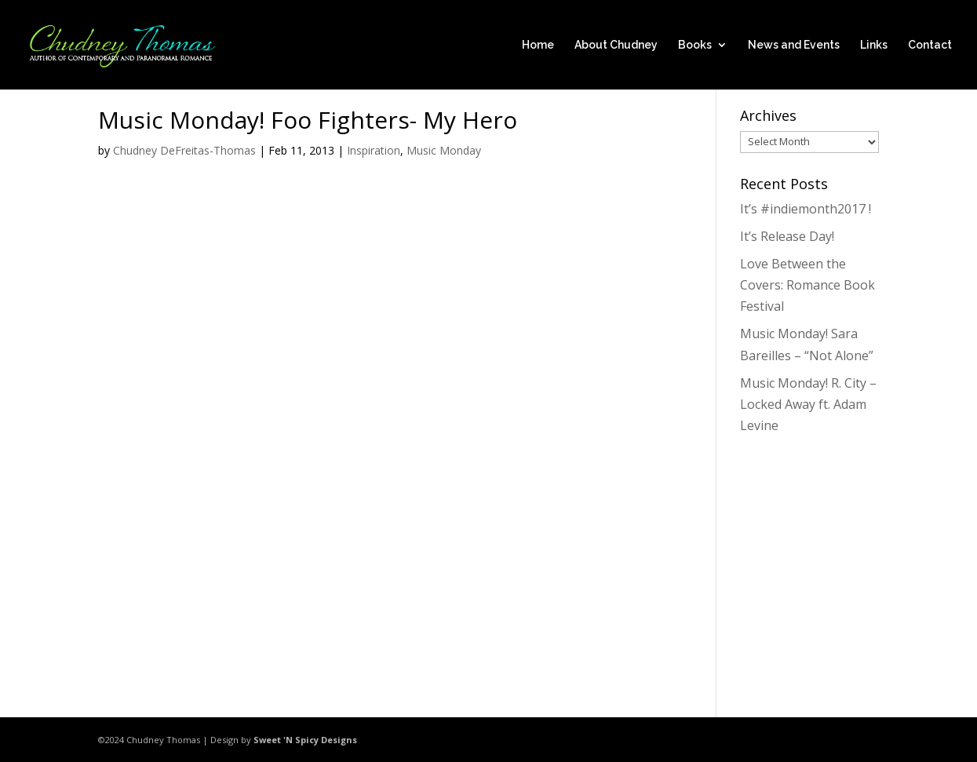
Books (695, 45)
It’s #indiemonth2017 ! (805, 208)
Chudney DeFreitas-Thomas (184, 150)
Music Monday (443, 150)
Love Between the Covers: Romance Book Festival (807, 285)
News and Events (794, 45)
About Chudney (616, 45)
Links (874, 45)
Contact (930, 45)
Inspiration (373, 150)
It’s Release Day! (787, 236)
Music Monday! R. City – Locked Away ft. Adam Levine (808, 404)
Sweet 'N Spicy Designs (305, 740)
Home (538, 45)
